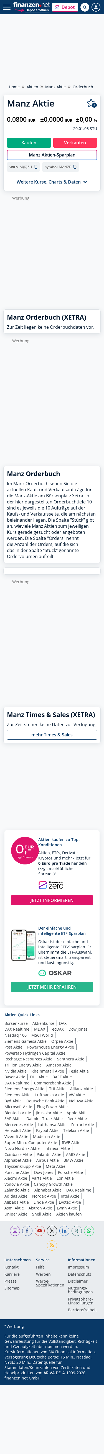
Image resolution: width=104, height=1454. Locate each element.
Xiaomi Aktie (15, 1178)
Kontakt (11, 1267)
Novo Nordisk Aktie (22, 1148)
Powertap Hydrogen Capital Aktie (34, 1053)
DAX (63, 1023)
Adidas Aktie (15, 1196)
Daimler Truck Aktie (44, 1118)
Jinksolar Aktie (49, 1112)
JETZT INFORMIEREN (52, 900)
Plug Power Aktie (52, 1106)
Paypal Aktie (47, 1130)
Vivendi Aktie (16, 1136)
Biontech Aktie (17, 1112)
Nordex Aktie (44, 1196)
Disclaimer (78, 1281)
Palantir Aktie (49, 1154)
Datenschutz (79, 1274)
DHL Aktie (39, 1076)
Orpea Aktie (62, 1041)
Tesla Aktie (79, 1071)
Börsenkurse (16, 1023)
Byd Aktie (13, 1100)
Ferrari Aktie (82, 1124)
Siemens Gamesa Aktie (25, 1041)
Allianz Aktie (81, 1088)
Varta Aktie (42, 1178)
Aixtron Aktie (40, 1208)
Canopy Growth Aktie (53, 1184)
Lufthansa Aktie (49, 1094)
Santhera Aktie (70, 1059)
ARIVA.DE (52, 1372)
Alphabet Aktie (18, 1160)
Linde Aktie (44, 1202)
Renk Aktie (77, 1118)
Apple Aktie (77, 1112)
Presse (10, 1281)
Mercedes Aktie (18, 1124)
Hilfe (40, 1267)
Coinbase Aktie (18, 1154)
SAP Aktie (13, 1118)
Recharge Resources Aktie (28, 1059)
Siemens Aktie (17, 1094)
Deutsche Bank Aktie (45, 1100)
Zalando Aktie (17, 1190)
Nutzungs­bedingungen (80, 1290)
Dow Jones (78, 1029)
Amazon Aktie (59, 1065)
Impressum (78, 1267)
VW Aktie (77, 1094)
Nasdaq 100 (15, 1035)
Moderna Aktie (46, 1136)
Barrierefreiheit (82, 1310)
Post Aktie (13, 1047)
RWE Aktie (71, 1142)
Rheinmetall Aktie (47, 1071)
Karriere (12, 1274)
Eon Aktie (65, 1178)
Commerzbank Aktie (52, 1083)
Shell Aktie (42, 1214)
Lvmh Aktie (67, 1208)
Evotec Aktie (70, 1202)
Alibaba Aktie (16, 1202)
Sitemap (12, 1288)
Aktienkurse (43, 1023)
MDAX (39, 1029)
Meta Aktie (55, 1166)
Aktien (32, 86)
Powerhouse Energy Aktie (50, 1047)
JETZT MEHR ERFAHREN (52, 987)
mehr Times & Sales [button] (52, 735)
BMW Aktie (73, 1160)
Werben (43, 1274)
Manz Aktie (55, 86)
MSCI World (42, 1035)
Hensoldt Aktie (17, 1130)
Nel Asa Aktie (81, 1100)
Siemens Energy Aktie (24, 1088)
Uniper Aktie (15, 1214)
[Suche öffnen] (84, 7)
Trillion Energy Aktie (23, 1065)
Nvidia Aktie (15, 1071)
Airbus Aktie (47, 1160)
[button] (65, 7)
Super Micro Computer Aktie (30, 1142)
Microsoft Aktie (18, 1106)
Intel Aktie (70, 1196)
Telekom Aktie (76, 1130)
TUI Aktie (57, 1088)
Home (14, 86)
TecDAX (57, 1029)
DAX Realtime (16, 1029)
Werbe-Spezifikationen (50, 1283)
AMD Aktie (75, 1154)
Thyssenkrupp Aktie (22, 1166)
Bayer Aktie (14, 1076)
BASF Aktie (62, 1076)
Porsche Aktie (16, 1172)
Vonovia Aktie (16, 1184)
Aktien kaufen (69, 1214)
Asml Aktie (14, 1208)
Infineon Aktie (57, 1148)
